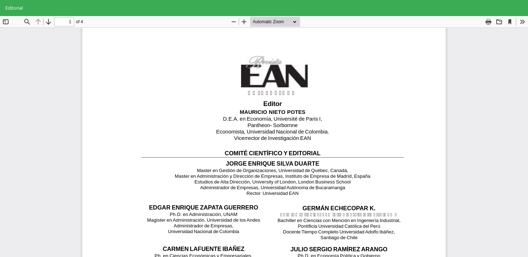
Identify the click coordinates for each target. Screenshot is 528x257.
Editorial (14, 8)
